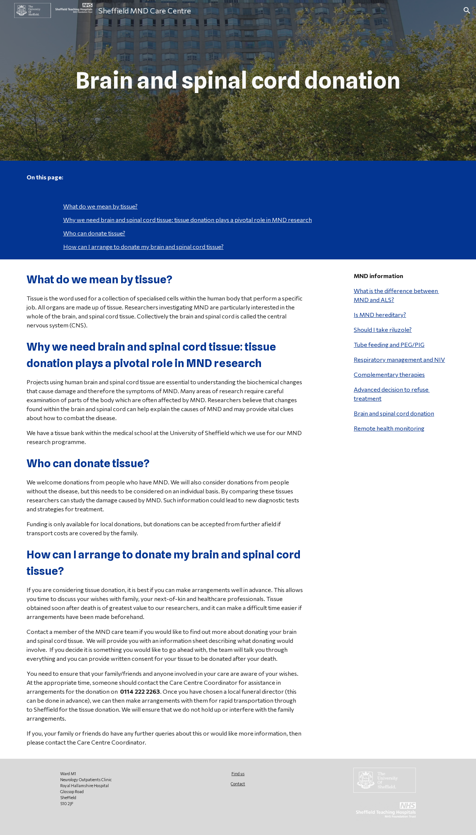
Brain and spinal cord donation (394, 413)
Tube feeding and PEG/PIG (389, 344)
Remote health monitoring (389, 428)
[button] (467, 10)
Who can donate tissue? (94, 233)
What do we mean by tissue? (100, 206)
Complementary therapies (389, 374)
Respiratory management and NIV (399, 359)
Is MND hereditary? (380, 314)
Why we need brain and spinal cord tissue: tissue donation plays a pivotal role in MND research (187, 219)
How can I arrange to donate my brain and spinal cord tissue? (143, 246)
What (361, 290)
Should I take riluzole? (383, 329)
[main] (238, 80)
